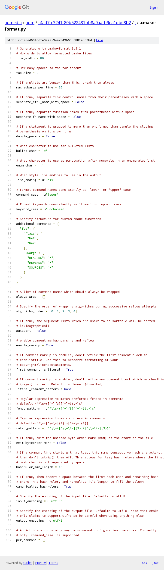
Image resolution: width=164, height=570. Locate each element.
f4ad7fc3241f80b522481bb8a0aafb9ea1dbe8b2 (84, 22)
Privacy (40, 563)
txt (144, 563)
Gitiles (27, 563)
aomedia (13, 22)
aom (30, 22)
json (155, 563)
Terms (53, 563)
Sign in (154, 7)
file (99, 40)
